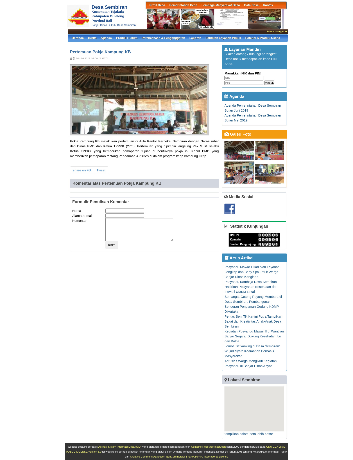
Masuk (269, 82)
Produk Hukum (127, 38)
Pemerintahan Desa (183, 5)
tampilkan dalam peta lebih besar (248, 434)
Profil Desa (157, 5)
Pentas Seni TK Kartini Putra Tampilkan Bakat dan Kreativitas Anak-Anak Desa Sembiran (253, 321)
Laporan (195, 38)
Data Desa (251, 5)
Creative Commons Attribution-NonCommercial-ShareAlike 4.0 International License (179, 456)
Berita (92, 38)
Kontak (268, 5)
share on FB (82, 170)
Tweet (101, 170)
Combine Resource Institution (208, 446)
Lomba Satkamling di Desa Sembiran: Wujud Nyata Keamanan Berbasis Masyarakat (252, 351)
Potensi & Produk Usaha (262, 38)
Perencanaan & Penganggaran (163, 38)
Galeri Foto (237, 134)
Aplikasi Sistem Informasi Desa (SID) (119, 446)
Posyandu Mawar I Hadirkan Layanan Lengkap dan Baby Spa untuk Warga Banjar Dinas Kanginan (251, 272)
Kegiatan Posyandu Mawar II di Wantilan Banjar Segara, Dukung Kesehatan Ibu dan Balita (254, 336)
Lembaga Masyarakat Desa (220, 5)
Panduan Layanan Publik (223, 38)
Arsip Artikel (238, 258)
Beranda (78, 38)
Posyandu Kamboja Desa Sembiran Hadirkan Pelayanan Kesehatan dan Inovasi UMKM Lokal (250, 287)
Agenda (106, 38)
